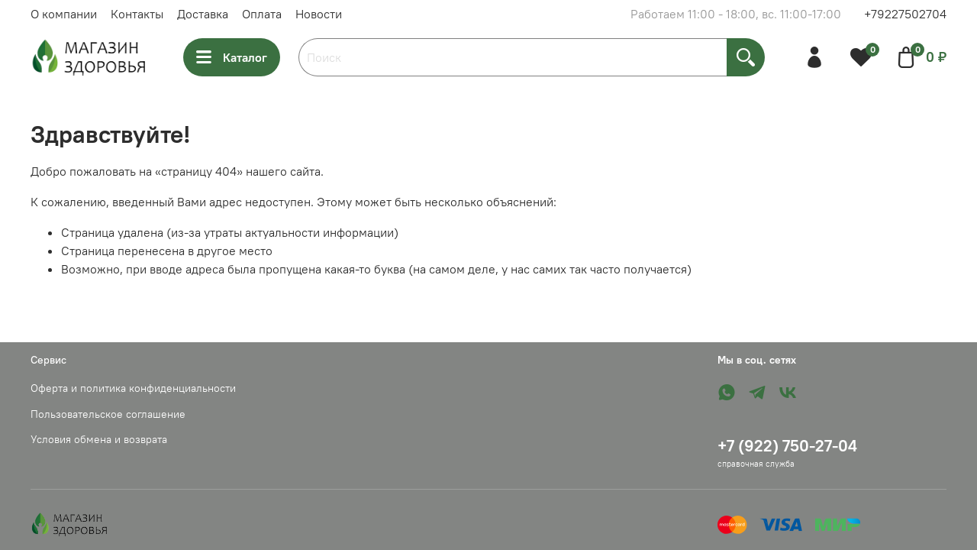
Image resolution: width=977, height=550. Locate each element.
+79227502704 (905, 13)
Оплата (262, 13)
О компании (64, 13)
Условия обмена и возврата (99, 439)
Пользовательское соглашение (108, 414)
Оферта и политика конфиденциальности (133, 388)
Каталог (231, 57)
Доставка (202, 13)
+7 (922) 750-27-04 (787, 445)
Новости (318, 13)
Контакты (137, 13)
